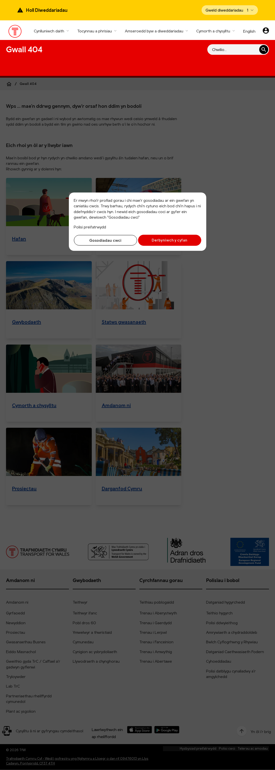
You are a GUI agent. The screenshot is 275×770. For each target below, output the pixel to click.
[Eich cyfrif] (266, 31)
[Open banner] (230, 10)
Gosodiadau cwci (104, 240)
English (249, 31)
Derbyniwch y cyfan (170, 240)
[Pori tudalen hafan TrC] (15, 32)
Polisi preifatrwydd (90, 227)
